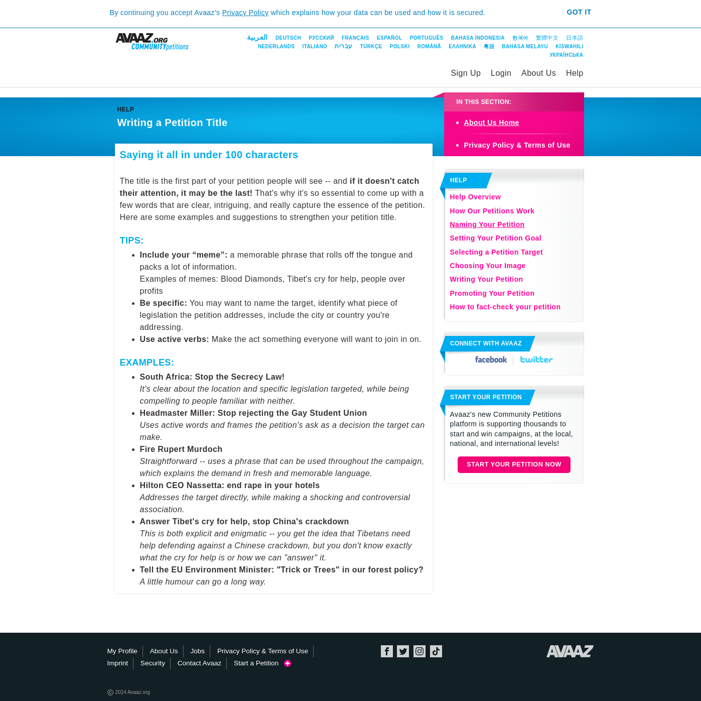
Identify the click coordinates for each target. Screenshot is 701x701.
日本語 (574, 38)
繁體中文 (547, 38)
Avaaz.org (570, 651)
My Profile (122, 651)
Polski (400, 46)
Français (355, 38)
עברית (343, 46)
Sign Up (466, 73)
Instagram (419, 651)
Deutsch (288, 38)
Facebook (491, 359)
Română (429, 46)
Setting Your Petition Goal (496, 238)
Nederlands (276, 46)
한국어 (520, 38)
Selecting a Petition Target (496, 252)
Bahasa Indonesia (478, 38)
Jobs (197, 651)
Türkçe (371, 46)
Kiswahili (569, 46)
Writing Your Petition (486, 279)
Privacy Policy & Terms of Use (517, 145)
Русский (321, 38)
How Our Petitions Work (492, 211)
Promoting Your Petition (492, 293)
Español (389, 38)
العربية (257, 37)
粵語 (489, 46)
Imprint (117, 663)
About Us (538, 73)
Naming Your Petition (487, 224)
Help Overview (475, 197)
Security (153, 663)
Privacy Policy (245, 13)
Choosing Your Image (488, 266)
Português (427, 38)
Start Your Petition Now (514, 464)
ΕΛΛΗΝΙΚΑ (462, 46)
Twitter (536, 359)
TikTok (436, 651)
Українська (566, 55)
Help (575, 73)
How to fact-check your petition (505, 307)
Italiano (315, 46)
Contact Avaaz (199, 663)
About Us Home (491, 123)
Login (501, 73)
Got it (579, 12)
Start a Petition (263, 663)
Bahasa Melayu (525, 46)
